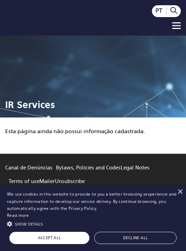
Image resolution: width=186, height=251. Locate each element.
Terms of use (24, 181)
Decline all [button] (135, 238)
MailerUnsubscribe (62, 181)
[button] (93, 223)
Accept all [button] (49, 238)
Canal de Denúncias (28, 168)
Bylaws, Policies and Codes (88, 168)
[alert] (93, 218)
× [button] (180, 191)
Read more (18, 215)
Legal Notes (135, 168)
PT (158, 11)
